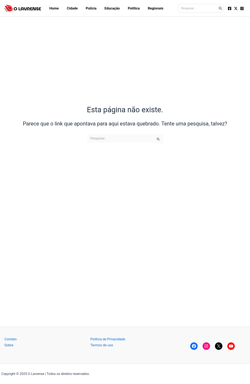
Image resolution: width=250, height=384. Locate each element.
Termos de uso (101, 345)
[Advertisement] (125, 45)
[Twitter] (236, 8)
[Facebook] (229, 8)
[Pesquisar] (220, 8)
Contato (11, 339)
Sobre (9, 345)
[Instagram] (242, 8)
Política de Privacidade (108, 339)
